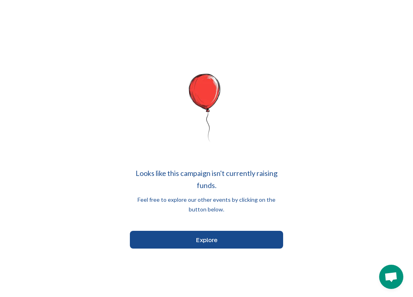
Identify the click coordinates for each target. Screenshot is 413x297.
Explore (206, 240)
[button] (391, 277)
